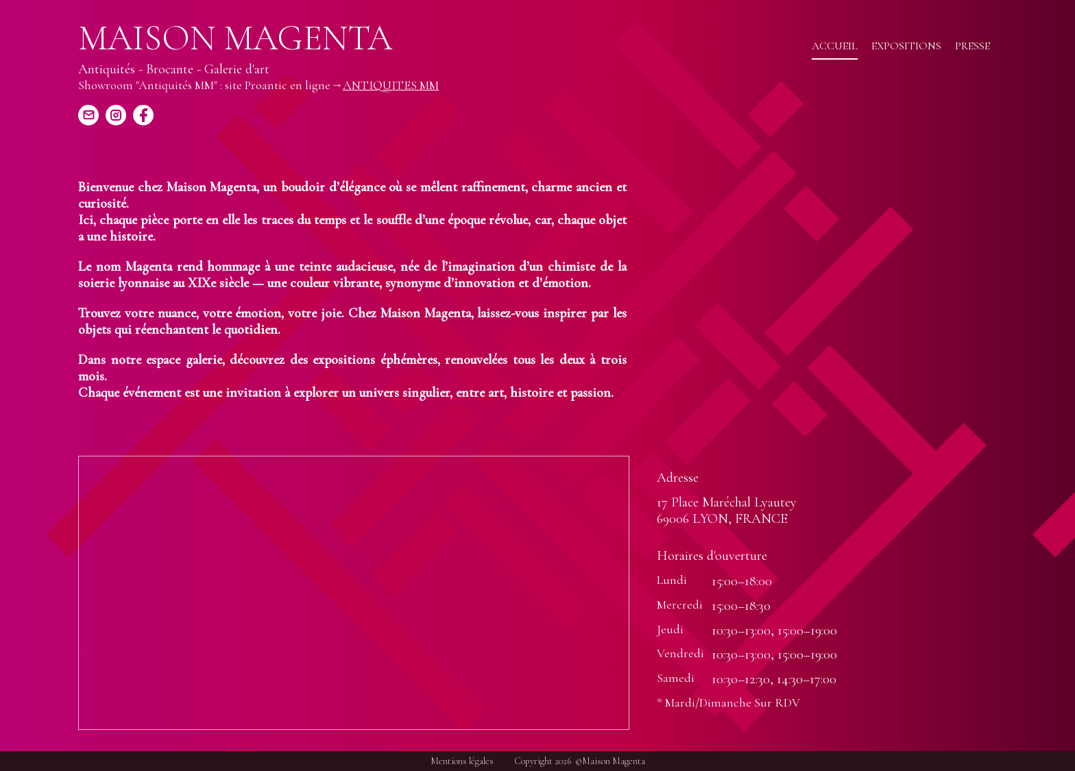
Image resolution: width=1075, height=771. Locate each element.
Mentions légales (462, 761)
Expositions (906, 46)
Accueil (835, 46)
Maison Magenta (235, 38)
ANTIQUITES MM (391, 85)
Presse (972, 46)
